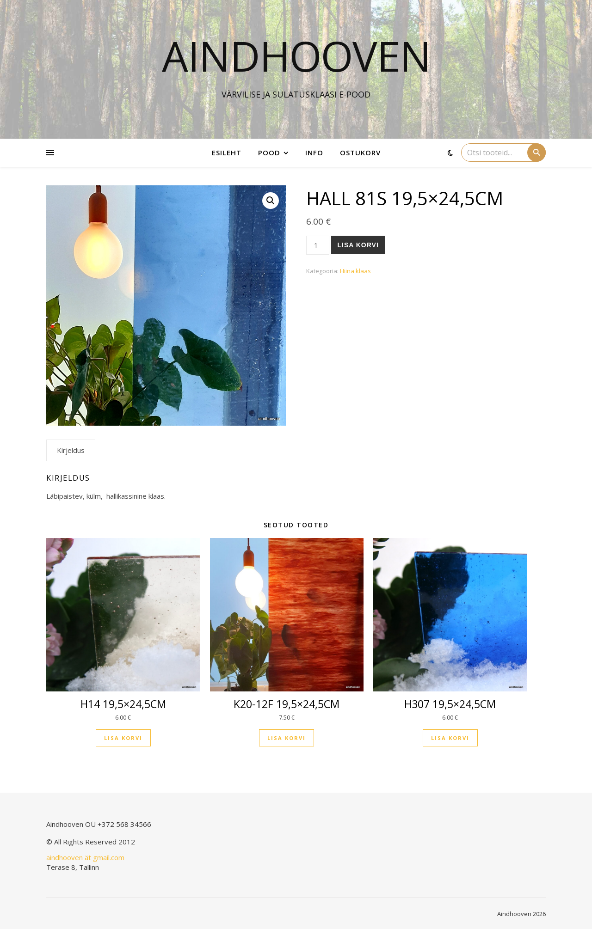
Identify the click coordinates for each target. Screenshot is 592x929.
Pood (269, 152)
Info (314, 152)
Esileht (226, 152)
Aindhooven (296, 55)
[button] (270, 200)
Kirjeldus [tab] (71, 450)
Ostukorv (360, 152)
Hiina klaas (355, 271)
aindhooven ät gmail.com (85, 857)
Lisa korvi (357, 245)
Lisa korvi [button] (123, 737)
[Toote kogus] (318, 245)
